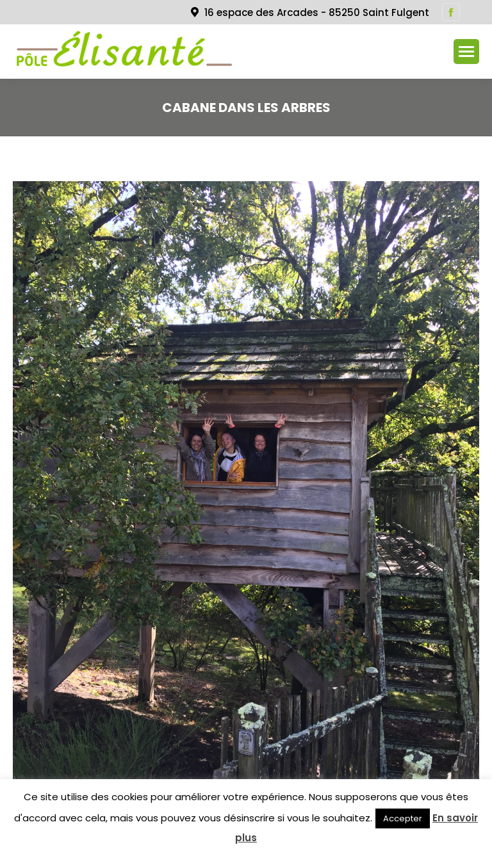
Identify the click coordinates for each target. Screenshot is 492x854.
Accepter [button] (402, 818)
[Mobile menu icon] (466, 51)
